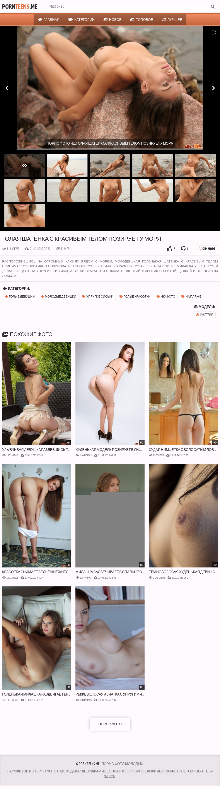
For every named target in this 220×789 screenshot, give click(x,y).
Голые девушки (20, 296)
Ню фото (166, 296)
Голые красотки (135, 296)
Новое (112, 19)
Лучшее (172, 19)
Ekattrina (204, 315)
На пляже (191, 296)
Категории (81, 19)
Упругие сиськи (97, 296)
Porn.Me (19, 6)
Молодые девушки (58, 296)
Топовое (141, 19)
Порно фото (110, 724)
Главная (49, 19)
